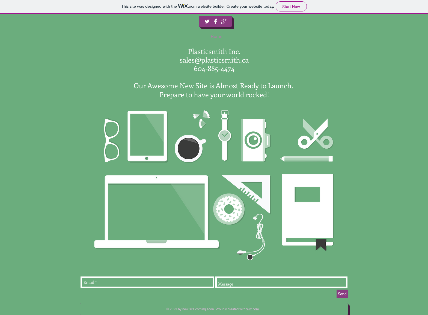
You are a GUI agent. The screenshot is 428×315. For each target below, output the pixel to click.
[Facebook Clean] (215, 21)
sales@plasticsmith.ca (214, 59)
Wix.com (252, 309)
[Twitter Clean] (207, 21)
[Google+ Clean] (224, 21)
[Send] (342, 294)
